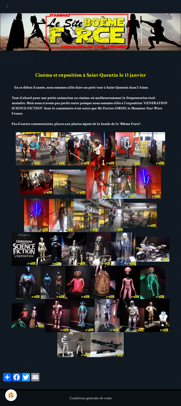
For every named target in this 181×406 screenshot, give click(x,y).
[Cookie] (11, 395)
